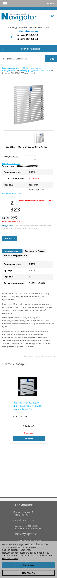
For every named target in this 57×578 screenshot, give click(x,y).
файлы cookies (32, 544)
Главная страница (10, 68)
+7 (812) (27, 35)
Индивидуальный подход (30, 540)
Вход (52, 3)
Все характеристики (11, 193)
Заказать (10, 238)
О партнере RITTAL (11, 163)
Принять (28, 565)
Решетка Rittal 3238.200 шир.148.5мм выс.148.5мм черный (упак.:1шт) (28, 405)
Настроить (28, 573)
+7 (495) (27, 39)
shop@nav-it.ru (28, 31)
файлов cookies (10, 558)
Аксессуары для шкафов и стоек (35, 70)
